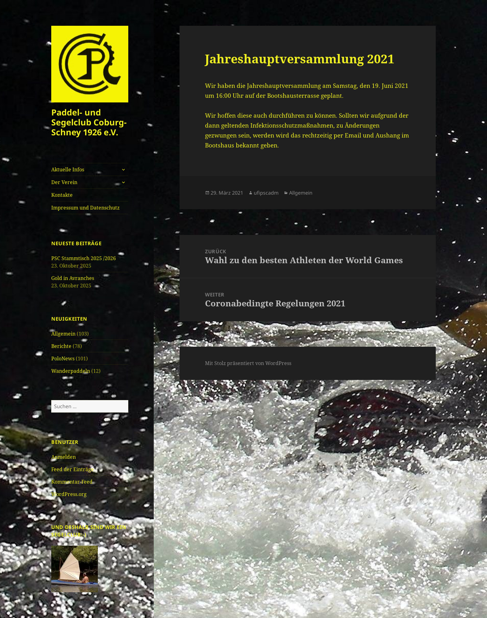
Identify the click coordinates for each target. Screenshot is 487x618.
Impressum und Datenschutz (85, 207)
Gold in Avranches (72, 278)
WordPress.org (69, 494)
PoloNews (63, 358)
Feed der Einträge (72, 469)
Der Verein (64, 182)
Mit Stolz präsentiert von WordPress (248, 363)
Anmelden (63, 456)
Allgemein (63, 333)
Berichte (61, 346)
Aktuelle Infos (67, 169)
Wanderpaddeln (70, 371)
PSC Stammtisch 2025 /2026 (83, 258)
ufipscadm (266, 192)
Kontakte (62, 195)
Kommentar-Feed (72, 481)
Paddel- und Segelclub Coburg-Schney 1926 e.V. (89, 122)
